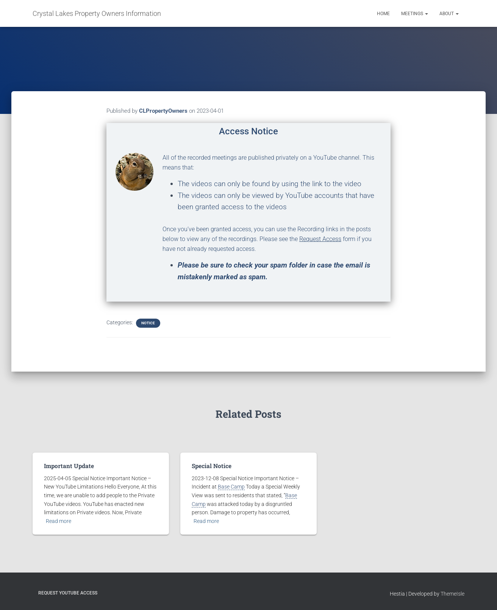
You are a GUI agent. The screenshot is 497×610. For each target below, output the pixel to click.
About (449, 13)
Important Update (67, 466)
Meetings (414, 13)
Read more (58, 521)
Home (383, 13)
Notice (148, 323)
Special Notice (211, 466)
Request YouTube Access (67, 593)
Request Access (320, 239)
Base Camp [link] (231, 487)
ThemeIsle (452, 594)
